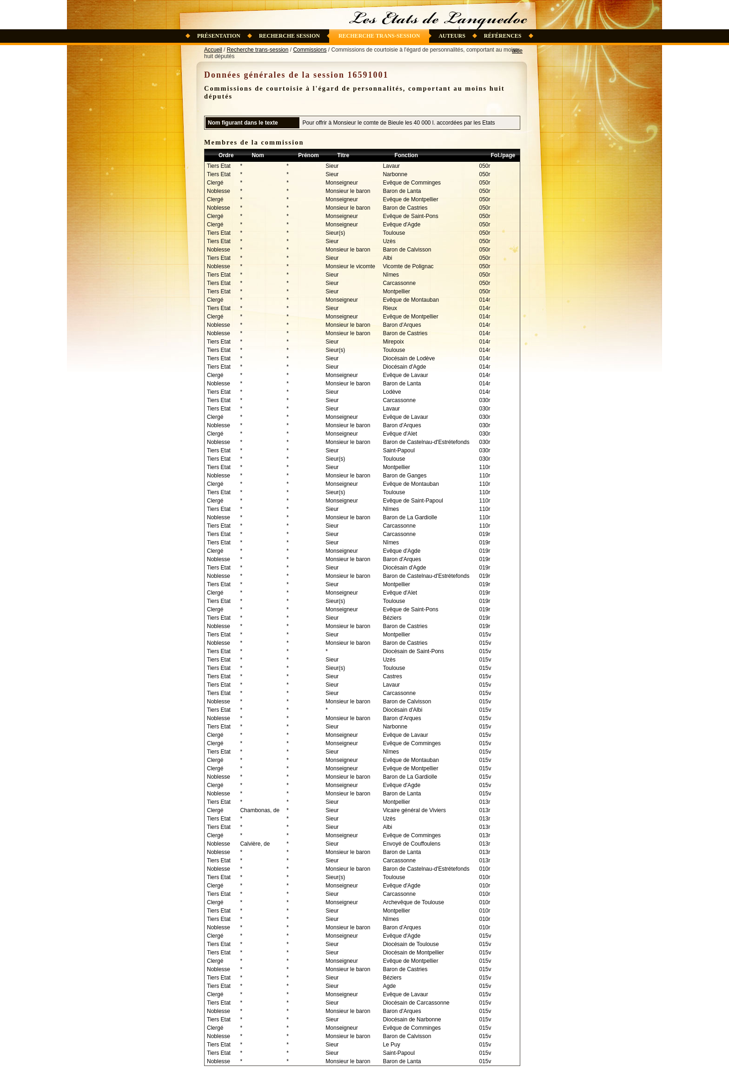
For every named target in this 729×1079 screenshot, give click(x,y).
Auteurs (451, 36)
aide (517, 50)
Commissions (309, 49)
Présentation (218, 36)
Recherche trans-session (379, 36)
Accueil (213, 49)
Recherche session (289, 36)
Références (503, 36)
